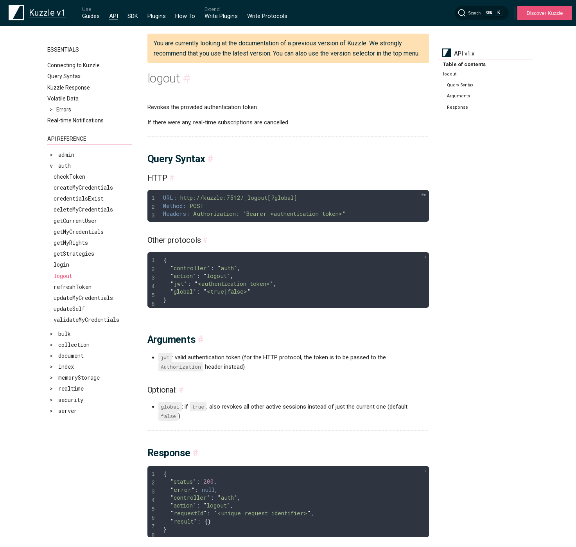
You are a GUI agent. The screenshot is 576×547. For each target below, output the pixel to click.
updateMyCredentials (83, 297)
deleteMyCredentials (83, 209)
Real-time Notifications (75, 120)
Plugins (156, 16)
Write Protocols (267, 16)
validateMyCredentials (86, 319)
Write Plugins (221, 16)
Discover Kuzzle (544, 13)
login (61, 264)
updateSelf (69, 308)
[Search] (482, 13)
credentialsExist (79, 198)
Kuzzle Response (68, 87)
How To (185, 16)
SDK (132, 16)
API (113, 16)
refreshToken (73, 287)
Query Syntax (64, 76)
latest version (251, 53)
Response (457, 107)
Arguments (458, 96)
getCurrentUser (75, 220)
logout (63, 276)
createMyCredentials (83, 187)
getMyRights (71, 242)
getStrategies (74, 253)
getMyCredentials (79, 231)
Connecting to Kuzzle (73, 65)
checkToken (69, 176)
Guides (91, 16)
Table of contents (464, 64)
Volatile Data (63, 98)
